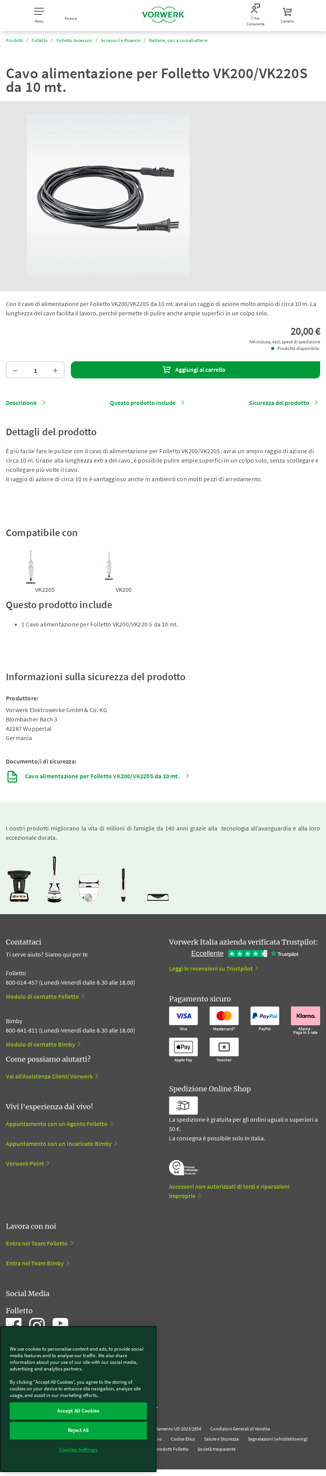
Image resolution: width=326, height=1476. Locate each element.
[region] (78, 1399)
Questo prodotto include (143, 402)
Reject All (78, 1430)
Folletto (40, 40)
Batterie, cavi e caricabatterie (178, 40)
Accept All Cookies (78, 1410)
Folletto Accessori (74, 40)
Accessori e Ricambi (121, 40)
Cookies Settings (78, 1449)
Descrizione (21, 402)
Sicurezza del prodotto (279, 402)
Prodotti (14, 40)
